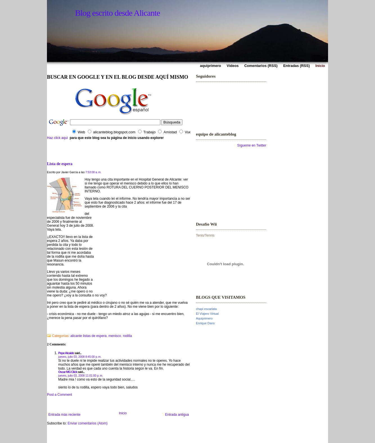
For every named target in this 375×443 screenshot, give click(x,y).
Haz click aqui (57, 138)
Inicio (123, 413)
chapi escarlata (206, 309)
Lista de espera (59, 163)
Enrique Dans (205, 323)
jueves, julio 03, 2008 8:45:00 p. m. (79, 356)
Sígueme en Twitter (251, 145)
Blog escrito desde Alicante (117, 12)
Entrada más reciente (64, 415)
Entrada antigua (177, 415)
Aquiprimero (204, 318)
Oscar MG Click (67, 372)
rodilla (127, 336)
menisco (115, 336)
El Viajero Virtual (207, 313)
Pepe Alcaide (66, 353)
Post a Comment (59, 395)
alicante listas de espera (88, 336)
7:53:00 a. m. (93, 172)
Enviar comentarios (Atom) (87, 423)
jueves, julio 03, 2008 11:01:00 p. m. (80, 375)
